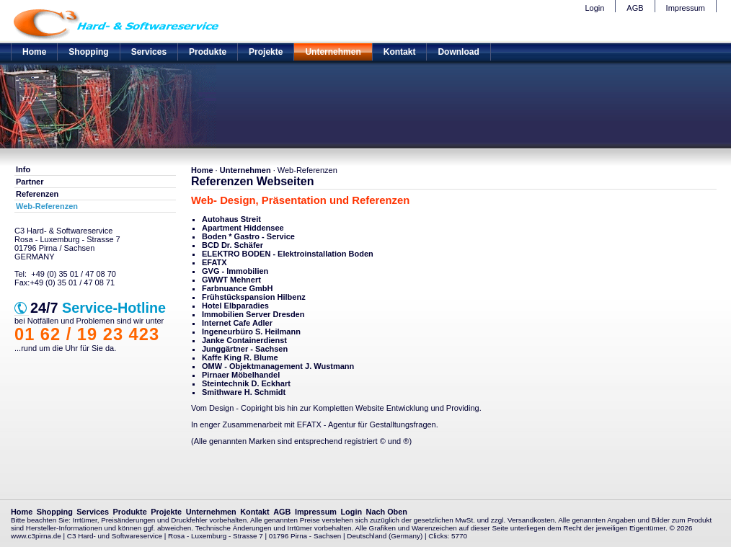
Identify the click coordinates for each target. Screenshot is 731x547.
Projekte (266, 52)
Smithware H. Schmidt (243, 392)
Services (149, 52)
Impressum (685, 8)
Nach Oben (386, 511)
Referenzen (37, 194)
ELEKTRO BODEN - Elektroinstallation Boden (287, 253)
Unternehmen (332, 52)
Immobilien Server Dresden (253, 314)
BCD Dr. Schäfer (232, 245)
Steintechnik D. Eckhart (246, 383)
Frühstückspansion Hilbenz (254, 297)
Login (594, 8)
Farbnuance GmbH (237, 288)
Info (23, 169)
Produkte (207, 52)
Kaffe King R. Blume (240, 357)
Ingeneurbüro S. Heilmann (251, 331)
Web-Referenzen (47, 206)
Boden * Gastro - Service (248, 236)
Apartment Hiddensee (243, 227)
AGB (634, 8)
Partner (30, 181)
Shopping (88, 52)
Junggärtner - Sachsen (245, 348)
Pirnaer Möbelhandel (241, 374)
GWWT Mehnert (231, 279)
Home (34, 52)
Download (458, 52)
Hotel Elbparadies (235, 305)
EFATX (214, 262)
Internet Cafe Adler (237, 323)
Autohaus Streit (231, 219)
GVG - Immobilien (235, 271)
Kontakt (400, 52)
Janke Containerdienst (244, 340)
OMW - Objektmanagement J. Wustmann (278, 366)
